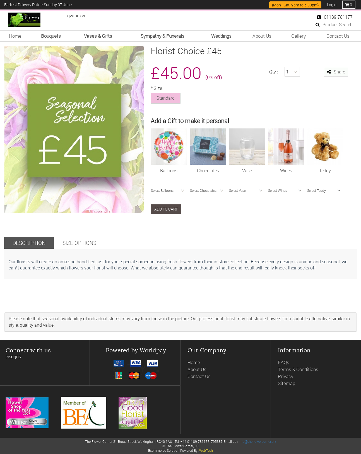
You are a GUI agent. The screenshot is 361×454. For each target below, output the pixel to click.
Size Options (79, 242)
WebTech (206, 450)
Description (29, 242)
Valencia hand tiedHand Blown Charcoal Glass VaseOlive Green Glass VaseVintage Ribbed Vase (247, 190)
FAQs (283, 362)
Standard (166, 98)
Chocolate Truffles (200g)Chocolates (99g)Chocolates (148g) (208, 190)
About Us (261, 36)
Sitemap (286, 383)
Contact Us (338, 36)
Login (331, 4)
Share (336, 72)
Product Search (334, 24)
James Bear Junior (325, 190)
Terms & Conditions (298, 369)
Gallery (298, 36)
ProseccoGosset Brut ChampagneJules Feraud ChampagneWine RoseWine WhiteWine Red (286, 190)
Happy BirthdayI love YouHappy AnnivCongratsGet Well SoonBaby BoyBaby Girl (169, 190)
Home (15, 36)
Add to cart (166, 209)
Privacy (285, 376)
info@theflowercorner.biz (257, 441)
